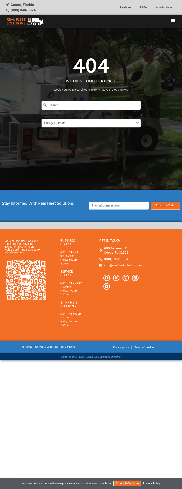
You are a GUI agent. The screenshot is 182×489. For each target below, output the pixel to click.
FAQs (143, 7)
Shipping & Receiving (68, 304)
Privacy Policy (151, 483)
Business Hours (67, 242)
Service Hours (66, 273)
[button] (172, 20)
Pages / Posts (51, 116)
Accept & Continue (127, 483)
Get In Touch (109, 241)
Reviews (126, 7)
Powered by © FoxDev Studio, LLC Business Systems (91, 356)
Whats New (163, 7)
